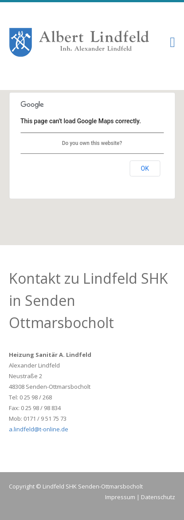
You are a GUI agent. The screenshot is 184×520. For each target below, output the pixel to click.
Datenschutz (158, 497)
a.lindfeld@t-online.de (38, 429)
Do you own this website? (92, 143)
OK (145, 168)
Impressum (120, 497)
